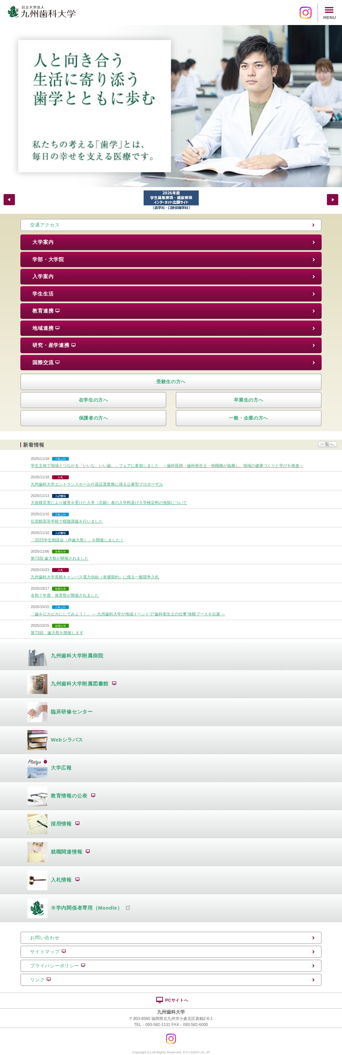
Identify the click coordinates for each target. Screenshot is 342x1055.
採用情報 (53, 824)
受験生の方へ (171, 381)
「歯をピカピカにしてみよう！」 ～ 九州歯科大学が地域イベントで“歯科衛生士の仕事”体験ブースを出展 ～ (128, 614)
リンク (40, 979)
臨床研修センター (60, 712)
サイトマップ (48, 951)
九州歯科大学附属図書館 (72, 684)
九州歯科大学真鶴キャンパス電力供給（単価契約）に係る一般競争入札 (95, 577)
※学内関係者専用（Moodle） (78, 908)
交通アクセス (44, 224)
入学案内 (42, 276)
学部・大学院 (48, 259)
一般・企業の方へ (248, 418)
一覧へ (327, 444)
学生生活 (42, 294)
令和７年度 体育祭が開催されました (65, 595)
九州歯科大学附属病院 (65, 656)
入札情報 (53, 880)
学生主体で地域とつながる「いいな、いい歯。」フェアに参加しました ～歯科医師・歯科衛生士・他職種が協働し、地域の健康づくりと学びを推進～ (167, 465)
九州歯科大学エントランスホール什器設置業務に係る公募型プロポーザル (97, 484)
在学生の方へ (93, 400)
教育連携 (46, 311)
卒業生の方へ (248, 400)
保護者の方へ (93, 418)
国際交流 (46, 362)
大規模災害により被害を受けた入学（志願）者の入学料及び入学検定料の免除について (109, 502)
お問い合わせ (44, 937)
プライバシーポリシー (58, 965)
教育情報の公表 (61, 796)
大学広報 (49, 768)
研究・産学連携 (53, 345)
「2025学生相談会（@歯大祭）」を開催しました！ (77, 540)
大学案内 (42, 242)
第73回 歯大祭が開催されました (60, 558)
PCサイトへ (172, 1000)
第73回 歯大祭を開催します (57, 632)
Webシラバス (55, 740)
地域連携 (46, 328)
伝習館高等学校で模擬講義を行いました (67, 521)
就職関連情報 (58, 852)
